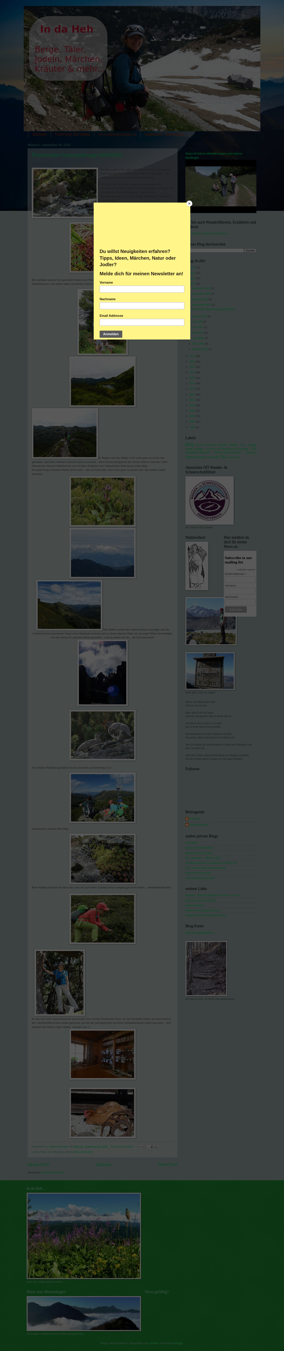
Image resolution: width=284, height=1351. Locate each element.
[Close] (189, 204)
